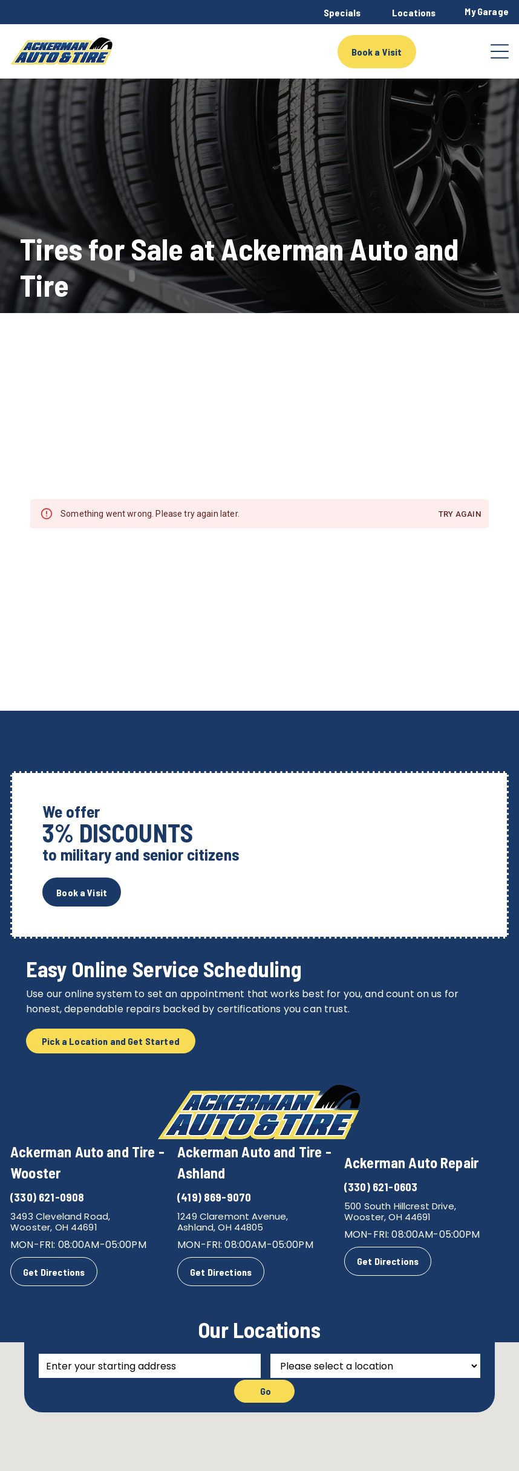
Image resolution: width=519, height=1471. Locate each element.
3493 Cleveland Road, (60, 1216)
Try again (459, 514)
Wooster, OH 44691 (53, 1227)
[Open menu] (500, 51)
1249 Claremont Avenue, (232, 1216)
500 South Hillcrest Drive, (400, 1206)
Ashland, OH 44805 (220, 1227)
